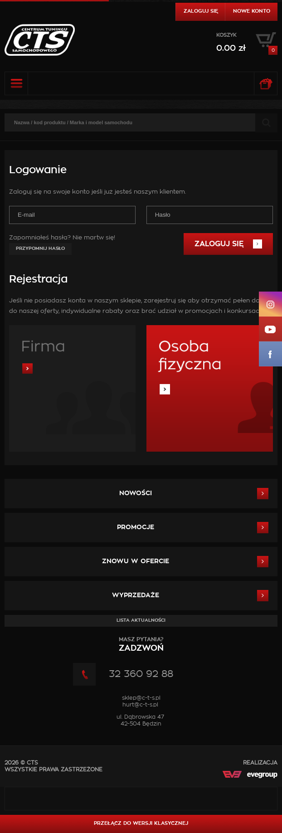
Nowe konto (251, 11)
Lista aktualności (141, 620)
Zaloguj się (201, 11)
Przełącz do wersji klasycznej (141, 823)
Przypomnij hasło (40, 248)
